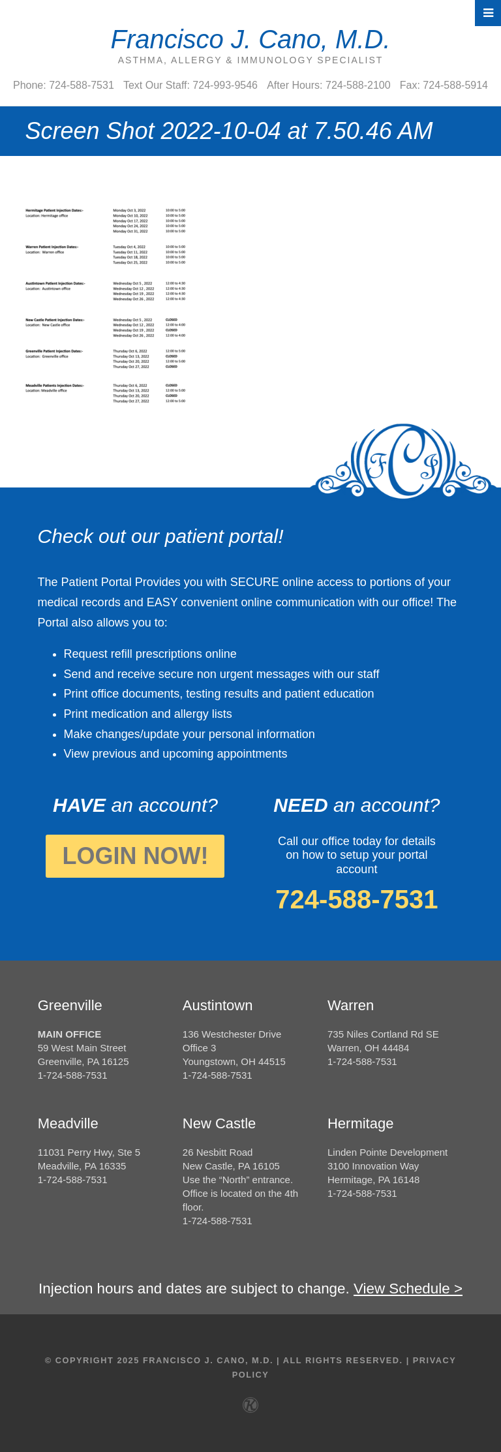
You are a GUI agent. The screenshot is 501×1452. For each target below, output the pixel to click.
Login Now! (135, 855)
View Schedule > (408, 1288)
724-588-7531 (356, 899)
